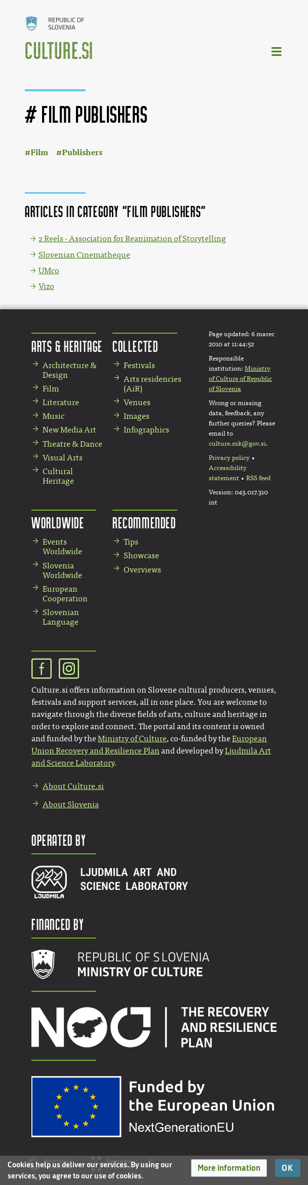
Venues (137, 402)
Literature (61, 402)
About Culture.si (73, 786)
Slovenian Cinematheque (84, 255)
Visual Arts (63, 457)
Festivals (139, 365)
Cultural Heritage (58, 476)
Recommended (144, 522)
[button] (229, 1168)
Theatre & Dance (72, 444)
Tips (131, 542)
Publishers (82, 152)
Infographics (146, 430)
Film (39, 152)
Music (53, 416)
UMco (48, 270)
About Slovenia (71, 804)
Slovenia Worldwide (62, 570)
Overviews (142, 569)
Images (136, 416)
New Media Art (69, 430)
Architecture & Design (70, 370)
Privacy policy (229, 458)
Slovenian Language (61, 617)
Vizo (46, 286)
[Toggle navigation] (277, 51)
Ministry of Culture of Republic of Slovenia (240, 379)
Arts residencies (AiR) (152, 383)
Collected (135, 346)
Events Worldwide (62, 546)
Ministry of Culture (132, 738)
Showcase (141, 555)
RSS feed (258, 478)
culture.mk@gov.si (237, 444)
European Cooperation (65, 593)
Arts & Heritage (67, 346)
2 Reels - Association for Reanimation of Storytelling (132, 238)
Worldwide (57, 522)
